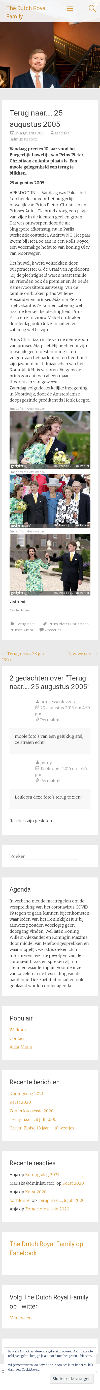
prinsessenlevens (57, 701)
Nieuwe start (83, 653)
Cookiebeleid (31, 1369)
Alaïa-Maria (21, 1046)
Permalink (50, 719)
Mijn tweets (21, 1317)
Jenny (46, 762)
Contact (17, 1038)
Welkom (18, 1029)
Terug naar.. (26, 624)
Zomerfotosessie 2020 (32, 1110)
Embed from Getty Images (27, 408)
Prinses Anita (21, 630)
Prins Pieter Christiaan (69, 624)
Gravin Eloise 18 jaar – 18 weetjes (42, 1127)
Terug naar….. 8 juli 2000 (33, 1119)
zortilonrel (20, 1200)
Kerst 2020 (20, 1102)
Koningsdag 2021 (27, 1093)
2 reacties (52, 630)
